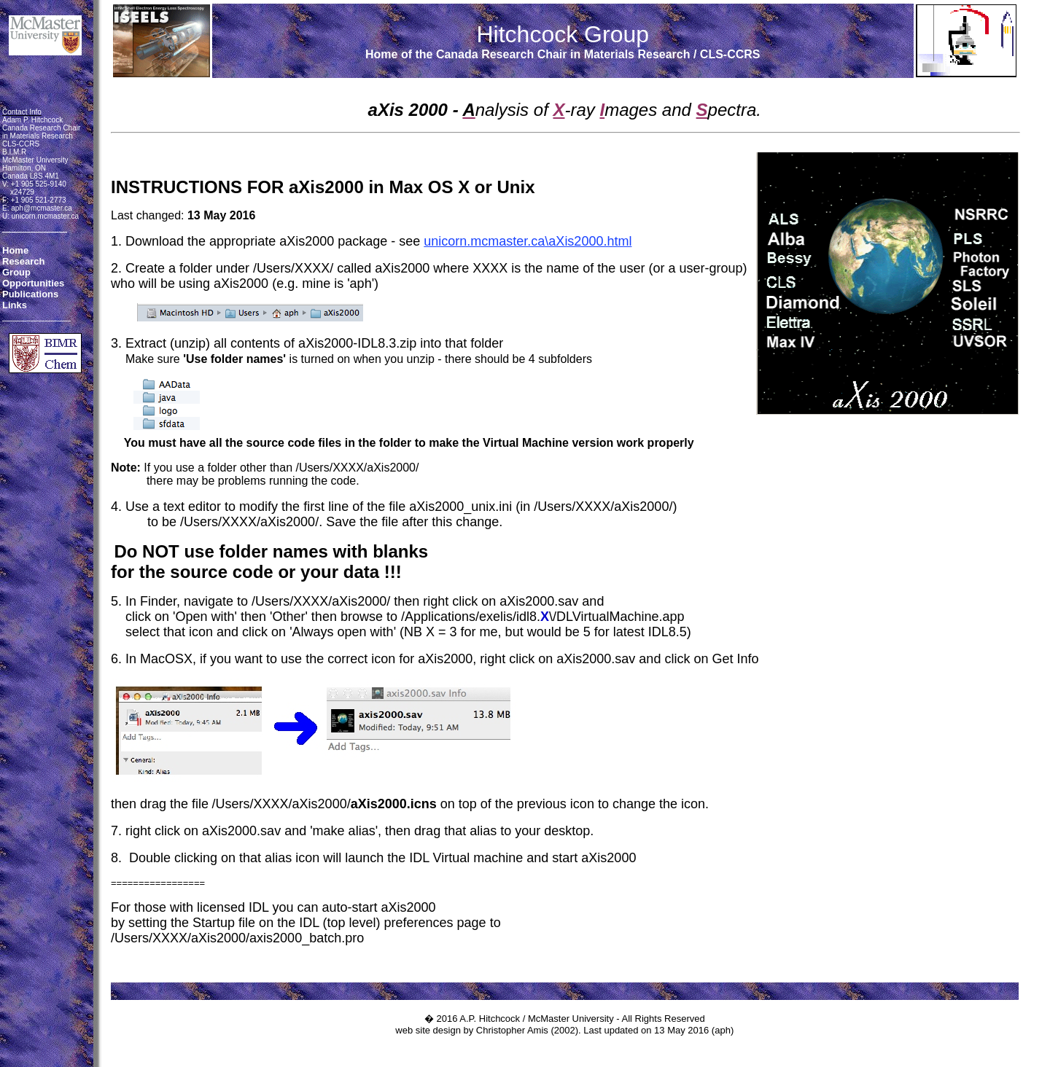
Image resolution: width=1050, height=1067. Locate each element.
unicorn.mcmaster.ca (45, 216)
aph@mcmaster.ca (41, 208)
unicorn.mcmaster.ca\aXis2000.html (527, 241)
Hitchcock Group (562, 34)
